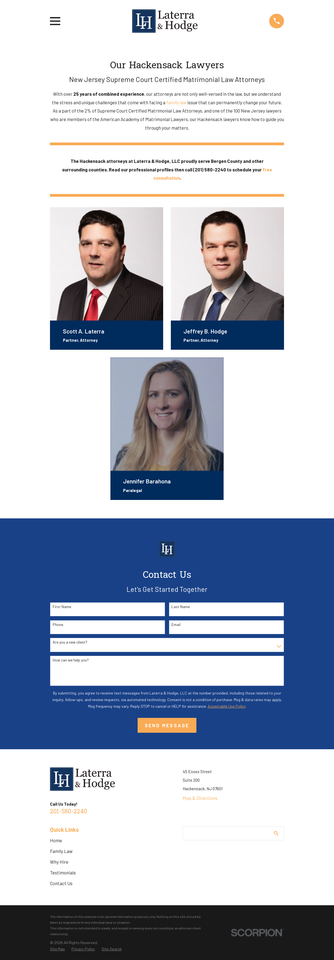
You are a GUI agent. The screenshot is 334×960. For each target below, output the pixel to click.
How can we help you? (71, 660)
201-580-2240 (68, 812)
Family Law (61, 851)
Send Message (167, 725)
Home (56, 840)
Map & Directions (200, 798)
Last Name (180, 607)
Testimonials (63, 872)
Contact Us (61, 883)
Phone (58, 624)
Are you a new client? (70, 642)
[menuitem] (57, 949)
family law (176, 102)
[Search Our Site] (276, 833)
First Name (62, 607)
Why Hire (59, 862)
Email (175, 624)
